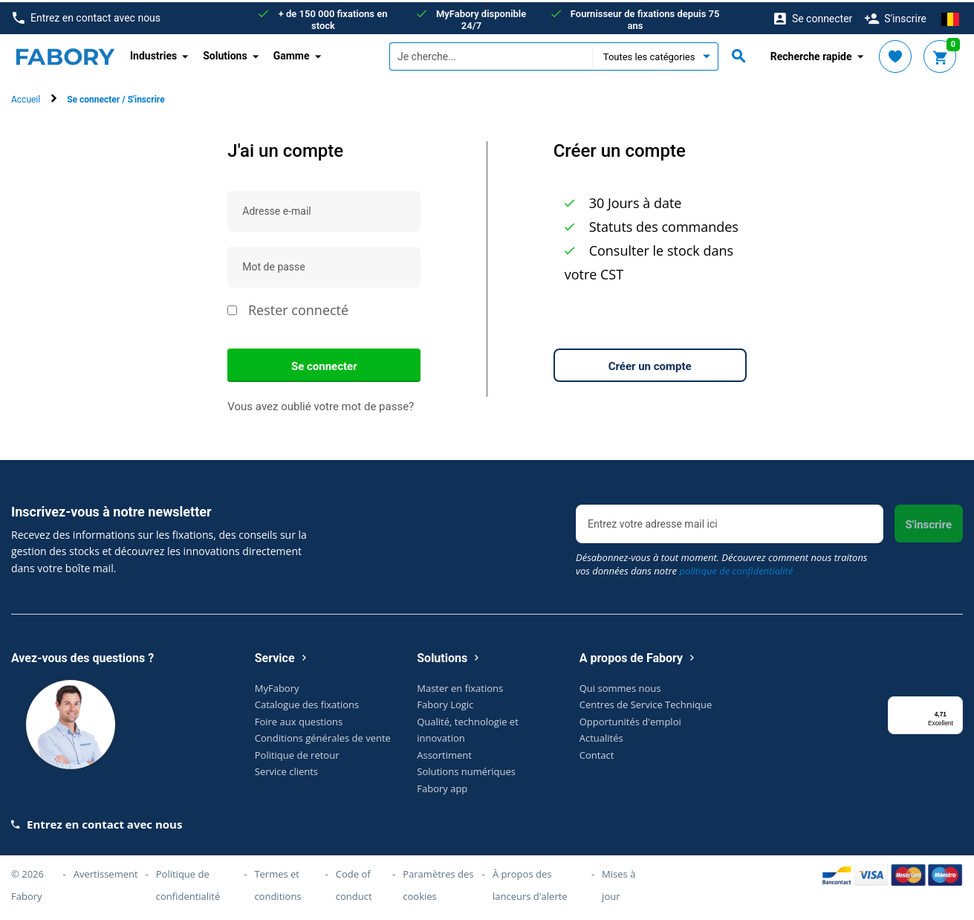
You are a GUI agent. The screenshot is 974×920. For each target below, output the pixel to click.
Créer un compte (650, 363)
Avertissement (106, 871)
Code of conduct (354, 883)
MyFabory (277, 685)
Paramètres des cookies (438, 883)
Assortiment (444, 752)
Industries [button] (153, 53)
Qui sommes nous (620, 685)
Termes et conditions (277, 883)
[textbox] (490, 54)
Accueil (25, 97)
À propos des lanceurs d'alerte (530, 883)
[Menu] (954, 703)
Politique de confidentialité (188, 883)
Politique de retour (297, 752)
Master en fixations (460, 685)
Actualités (601, 735)
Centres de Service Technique (645, 702)
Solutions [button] (225, 53)
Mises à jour (618, 883)
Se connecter (324, 363)
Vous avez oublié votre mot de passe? (320, 403)
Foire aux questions (299, 718)
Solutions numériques (466, 769)
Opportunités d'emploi (630, 718)
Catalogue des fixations (307, 702)
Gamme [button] (291, 53)
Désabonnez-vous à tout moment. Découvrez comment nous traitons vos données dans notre (722, 561)
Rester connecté (287, 307)
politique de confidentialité (736, 567)
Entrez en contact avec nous (86, 16)
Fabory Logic (445, 702)
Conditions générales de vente (323, 735)
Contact (596, 752)
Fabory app (442, 785)
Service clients (286, 769)
